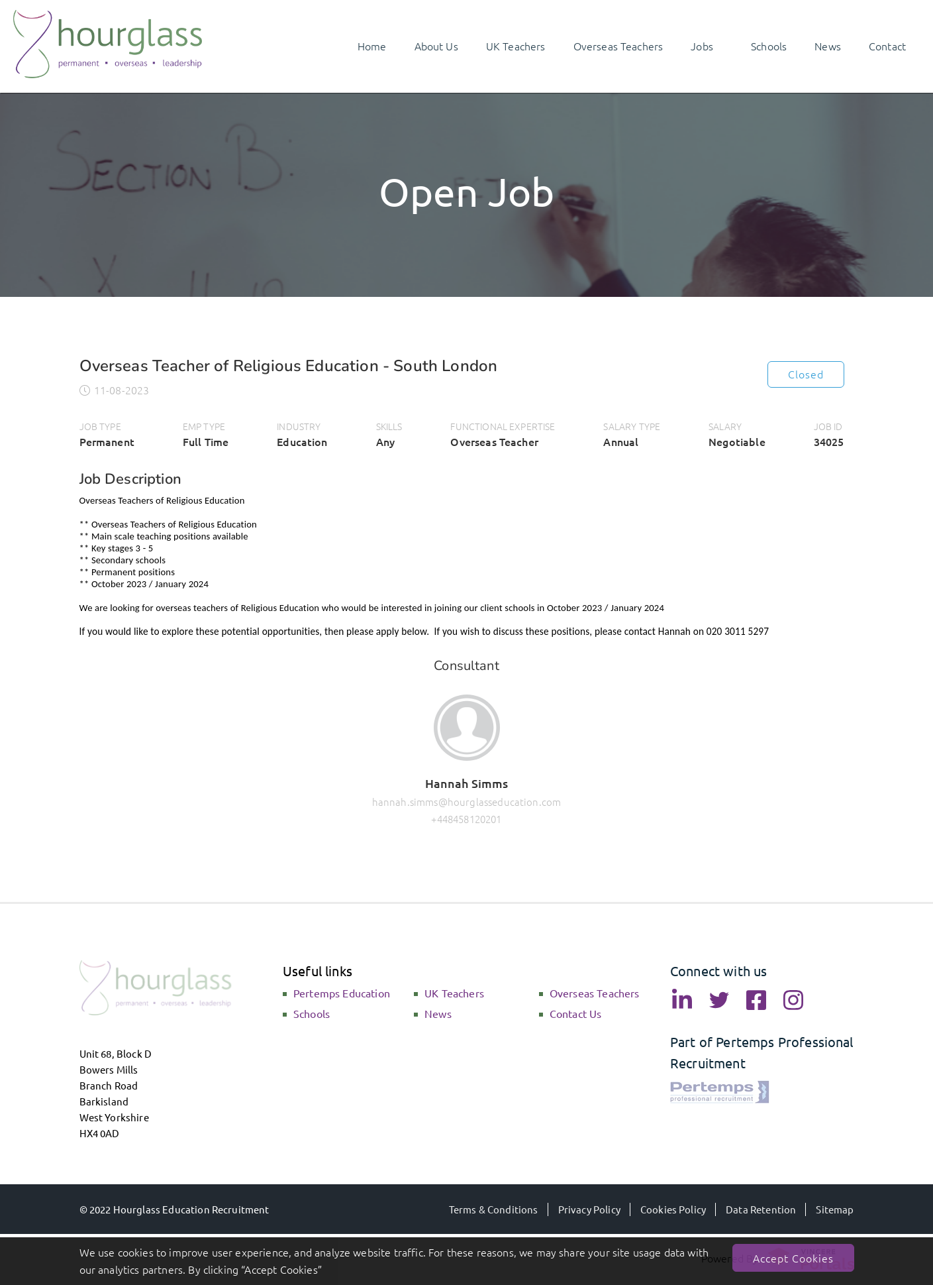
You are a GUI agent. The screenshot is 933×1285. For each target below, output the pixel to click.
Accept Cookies (793, 1258)
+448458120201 (466, 819)
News (438, 1013)
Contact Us (576, 1013)
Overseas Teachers (595, 992)
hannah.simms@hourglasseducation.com (467, 802)
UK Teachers (454, 992)
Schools (311, 1013)
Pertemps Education (341, 992)
